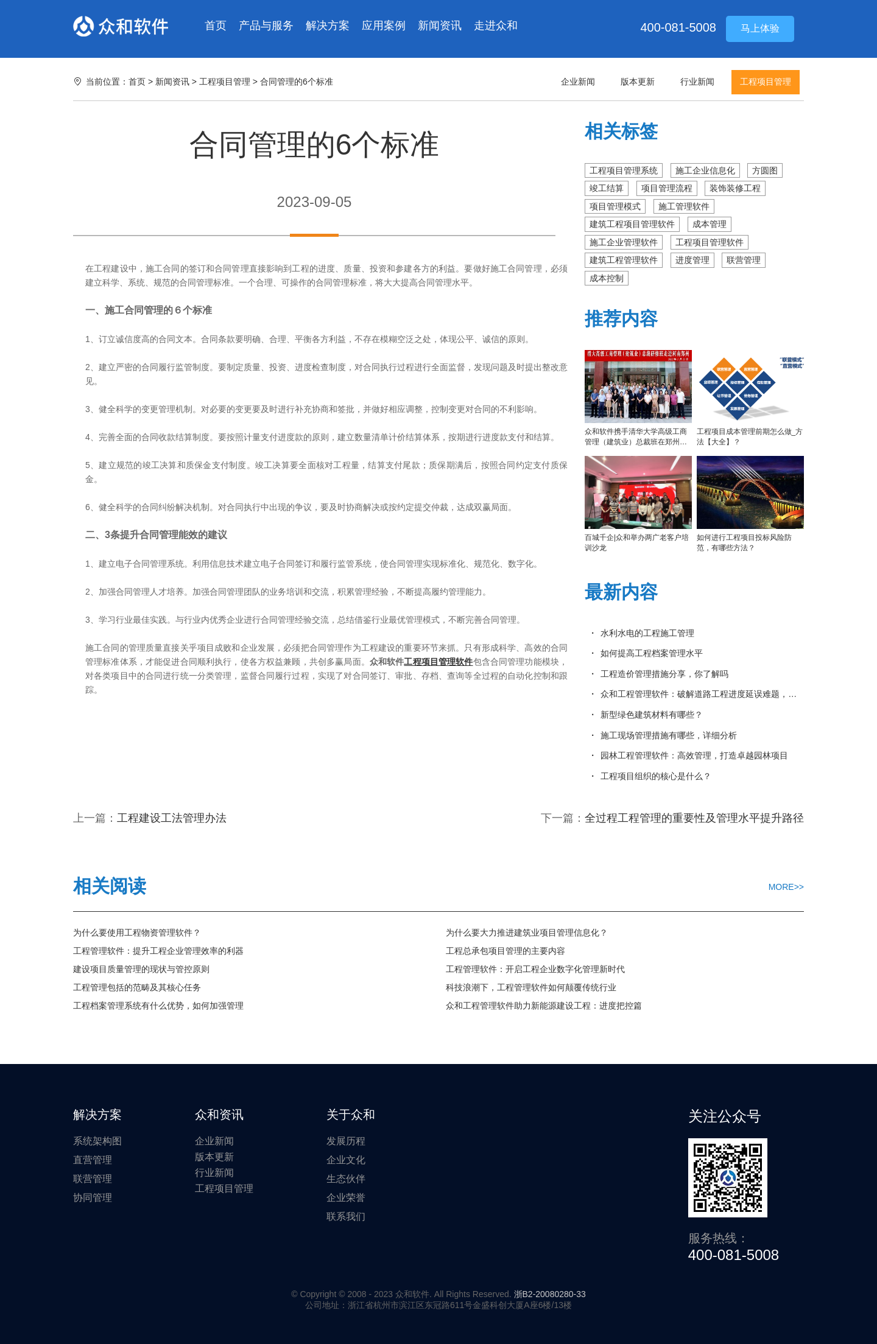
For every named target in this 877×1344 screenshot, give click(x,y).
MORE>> (786, 887)
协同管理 (92, 1197)
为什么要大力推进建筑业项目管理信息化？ (527, 932)
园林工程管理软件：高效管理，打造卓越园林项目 (694, 755)
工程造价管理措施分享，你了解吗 (664, 674)
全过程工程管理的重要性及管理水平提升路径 (694, 818)
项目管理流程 (666, 188)
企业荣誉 (345, 1197)
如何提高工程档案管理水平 (652, 653)
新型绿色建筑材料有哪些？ (652, 714)
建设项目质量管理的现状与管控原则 (141, 969)
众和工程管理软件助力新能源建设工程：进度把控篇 (544, 1005)
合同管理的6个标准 (296, 81)
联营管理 (744, 260)
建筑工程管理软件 (624, 260)
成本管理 (709, 224)
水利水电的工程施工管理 (647, 633)
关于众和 (350, 1114)
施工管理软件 (684, 206)
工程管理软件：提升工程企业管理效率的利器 (158, 951)
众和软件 (120, 26)
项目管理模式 (615, 206)
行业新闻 (697, 81)
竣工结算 (607, 188)
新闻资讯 (440, 25)
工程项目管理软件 (709, 242)
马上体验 (760, 28)
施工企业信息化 (705, 170)
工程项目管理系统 (624, 170)
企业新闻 (578, 81)
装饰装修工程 (735, 188)
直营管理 (92, 1160)
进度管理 (692, 260)
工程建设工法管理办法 (172, 818)
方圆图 (765, 170)
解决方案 (328, 25)
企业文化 (345, 1160)
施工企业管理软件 (624, 242)
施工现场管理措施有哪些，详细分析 (669, 735)
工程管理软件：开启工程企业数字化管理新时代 (535, 969)
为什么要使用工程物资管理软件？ (137, 932)
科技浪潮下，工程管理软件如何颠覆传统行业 (531, 987)
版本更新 (638, 81)
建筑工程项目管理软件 (632, 224)
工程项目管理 (224, 81)
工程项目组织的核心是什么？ (656, 776)
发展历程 (345, 1141)
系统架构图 (97, 1141)
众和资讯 (219, 1114)
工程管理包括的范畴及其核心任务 (137, 987)
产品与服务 (266, 25)
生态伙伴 (345, 1179)
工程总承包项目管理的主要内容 (505, 951)
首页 (216, 25)
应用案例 (384, 25)
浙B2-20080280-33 (550, 1294)
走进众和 (496, 25)
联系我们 (345, 1216)
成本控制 (607, 278)
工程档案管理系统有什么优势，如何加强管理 (158, 1005)
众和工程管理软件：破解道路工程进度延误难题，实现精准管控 (702, 694)
